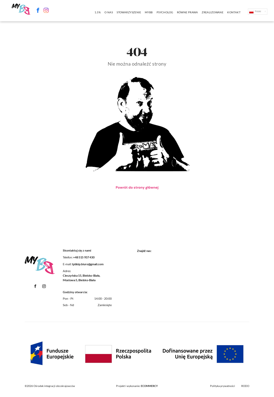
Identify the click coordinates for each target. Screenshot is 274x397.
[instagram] (46, 11)
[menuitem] (98, 12)
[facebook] (38, 11)
